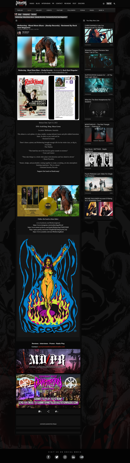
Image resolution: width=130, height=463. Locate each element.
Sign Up (109, 3)
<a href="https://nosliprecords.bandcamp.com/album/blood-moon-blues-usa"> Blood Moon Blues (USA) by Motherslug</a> (48, 179)
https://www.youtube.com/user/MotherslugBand (48, 232)
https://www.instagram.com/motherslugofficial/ (48, 225)
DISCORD (81, 3)
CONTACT (59, 3)
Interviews (44, 343)
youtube (60, 10)
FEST (74, 3)
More (101, 10)
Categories (26, 14)
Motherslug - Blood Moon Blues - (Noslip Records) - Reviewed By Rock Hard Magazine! (41, 17)
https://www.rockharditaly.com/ (58, 72)
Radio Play (60, 343)
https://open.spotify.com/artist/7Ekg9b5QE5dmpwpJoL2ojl (48, 229)
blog (29, 10)
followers (71, 10)
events (49, 10)
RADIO (32, 3)
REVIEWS (67, 3)
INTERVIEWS (46, 3)
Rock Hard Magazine (70, 70)
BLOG (38, 3)
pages (92, 10)
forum (82, 10)
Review (34, 14)
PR (53, 3)
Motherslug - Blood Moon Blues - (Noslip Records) (35, 70)
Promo (52, 343)
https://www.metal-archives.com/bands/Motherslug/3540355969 (48, 227)
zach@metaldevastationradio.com (51, 347)
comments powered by (48, 424)
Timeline (20, 10)
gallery (39, 10)
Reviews (35, 343)
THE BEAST (25, 32)
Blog (19, 14)
